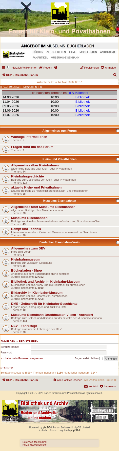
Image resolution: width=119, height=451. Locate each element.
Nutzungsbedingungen (34, 444)
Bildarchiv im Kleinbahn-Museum (36, 292)
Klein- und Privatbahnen (59, 159)
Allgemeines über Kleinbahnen (35, 165)
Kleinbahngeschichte (27, 176)
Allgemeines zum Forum (59, 130)
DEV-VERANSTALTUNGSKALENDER (21, 87)
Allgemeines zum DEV (28, 248)
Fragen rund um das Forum (32, 147)
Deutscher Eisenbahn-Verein (60, 242)
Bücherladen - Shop (26, 270)
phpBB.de (75, 430)
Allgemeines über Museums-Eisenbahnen (43, 207)
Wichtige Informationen (29, 137)
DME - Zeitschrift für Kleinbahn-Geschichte (44, 304)
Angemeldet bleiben (88, 358)
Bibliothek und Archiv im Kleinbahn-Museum (45, 281)
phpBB (46, 427)
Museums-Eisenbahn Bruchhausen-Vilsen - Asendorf (52, 315)
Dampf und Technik (26, 229)
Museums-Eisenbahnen (59, 201)
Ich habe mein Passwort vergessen (21, 358)
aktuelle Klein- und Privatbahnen (36, 187)
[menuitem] (22, 68)
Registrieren (29, 341)
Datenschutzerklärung (34, 442)
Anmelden (7, 341)
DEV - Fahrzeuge (24, 326)
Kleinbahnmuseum (25, 259)
